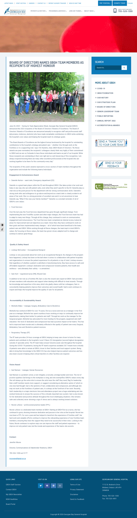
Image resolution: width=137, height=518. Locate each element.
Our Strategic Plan (106, 102)
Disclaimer (74, 494)
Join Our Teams (75, 11)
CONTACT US (41, 3)
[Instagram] (60, 485)
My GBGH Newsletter (14, 494)
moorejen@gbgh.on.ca (17, 459)
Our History (102, 98)
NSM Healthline (12, 499)
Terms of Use (75, 485)
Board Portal (10, 504)
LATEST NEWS (8, 3)
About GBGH (88, 11)
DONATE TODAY (119, 3)
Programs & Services (57, 11)
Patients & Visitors (38, 11)
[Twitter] (40, 485)
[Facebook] (47, 485)
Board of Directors (106, 107)
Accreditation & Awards (108, 125)
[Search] (124, 67)
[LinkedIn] (53, 485)
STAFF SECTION (21, 3)
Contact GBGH (11, 490)
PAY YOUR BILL (105, 3)
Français (130, 3)
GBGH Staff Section (13, 485)
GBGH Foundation (105, 93)
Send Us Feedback (77, 499)
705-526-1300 (125, 11)
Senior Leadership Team (108, 111)
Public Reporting (105, 116)
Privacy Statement (77, 490)
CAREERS (32, 3)
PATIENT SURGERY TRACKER (57, 3)
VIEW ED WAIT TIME (75, 3)
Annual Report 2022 (106, 121)
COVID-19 (101, 89)
